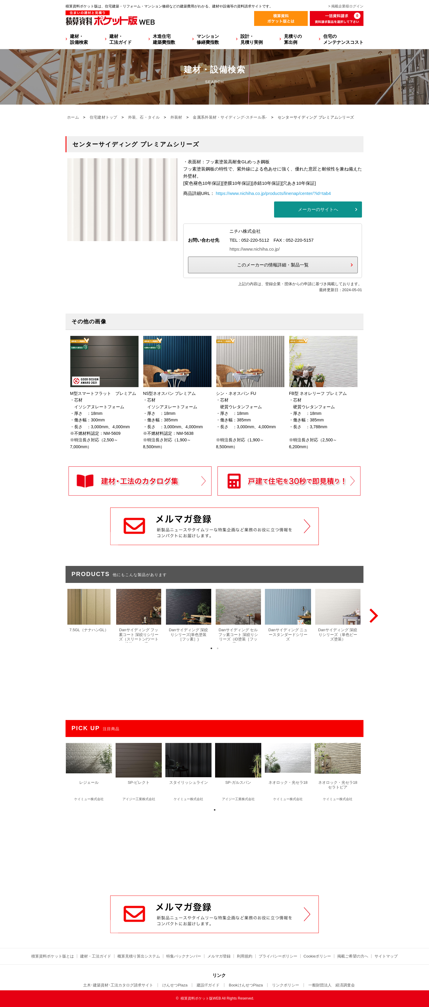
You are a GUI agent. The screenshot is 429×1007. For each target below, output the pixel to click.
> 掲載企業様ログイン (345, 6)
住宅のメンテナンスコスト (343, 39)
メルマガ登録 (219, 956)
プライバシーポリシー (278, 956)
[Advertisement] (214, 850)
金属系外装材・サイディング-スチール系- (230, 117)
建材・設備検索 (79, 39)
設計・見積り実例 (251, 39)
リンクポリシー (285, 985)
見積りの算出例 (293, 39)
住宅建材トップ (103, 117)
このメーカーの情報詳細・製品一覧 (273, 264)
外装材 (176, 117)
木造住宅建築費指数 (164, 39)
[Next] (372, 616)
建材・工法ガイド (120, 39)
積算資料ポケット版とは (52, 956)
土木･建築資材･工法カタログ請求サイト (118, 985)
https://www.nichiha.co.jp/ (254, 249)
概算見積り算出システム (138, 956)
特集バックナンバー (183, 956)
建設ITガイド (208, 985)
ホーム (73, 117)
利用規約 (244, 956)
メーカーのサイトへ (318, 209)
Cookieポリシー (317, 956)
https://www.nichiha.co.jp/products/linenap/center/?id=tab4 (273, 193)
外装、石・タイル (144, 117)
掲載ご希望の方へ (352, 956)
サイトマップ (386, 956)
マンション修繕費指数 (208, 39)
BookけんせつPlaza (246, 985)
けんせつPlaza (175, 985)
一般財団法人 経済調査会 (331, 985)
